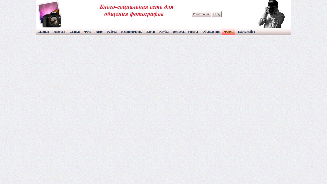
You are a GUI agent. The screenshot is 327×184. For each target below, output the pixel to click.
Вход (216, 14)
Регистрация (201, 14)
